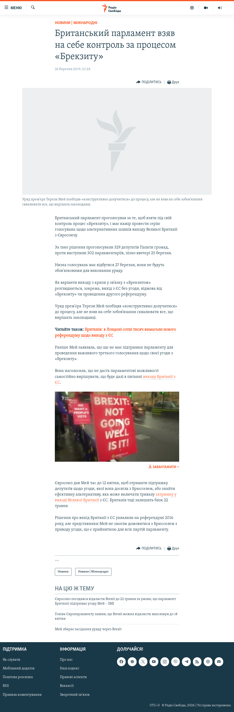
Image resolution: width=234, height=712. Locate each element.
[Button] (148, 82)
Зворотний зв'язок (75, 695)
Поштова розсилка (18, 677)
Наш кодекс (69, 668)
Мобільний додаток (19, 668)
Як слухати (11, 660)
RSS (6, 686)
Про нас (66, 660)
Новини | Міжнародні (76, 23)
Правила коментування (22, 695)
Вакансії (67, 686)
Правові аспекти (73, 677)
